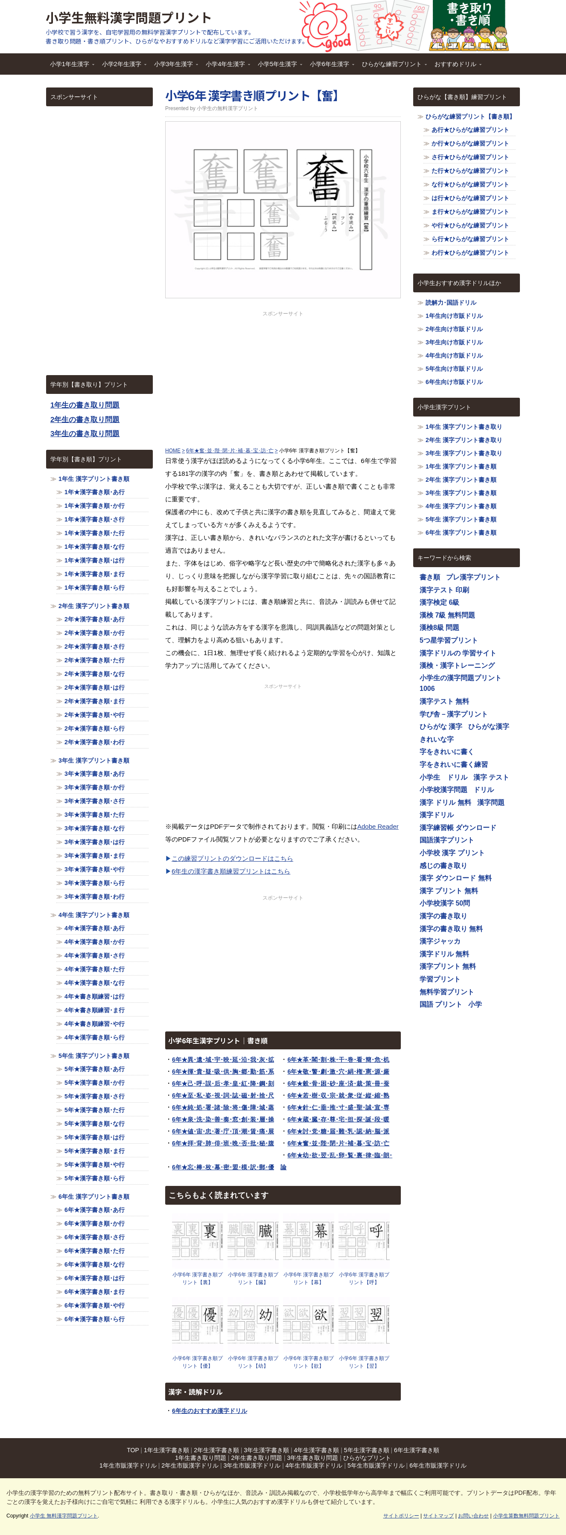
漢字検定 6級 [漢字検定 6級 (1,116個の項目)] (439, 602)
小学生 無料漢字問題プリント (64, 1516)
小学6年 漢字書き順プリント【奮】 (254, 95)
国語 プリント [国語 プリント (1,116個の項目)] (441, 1004)
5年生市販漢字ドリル (376, 1465)
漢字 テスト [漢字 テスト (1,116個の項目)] (491, 777)
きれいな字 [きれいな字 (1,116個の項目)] (437, 739)
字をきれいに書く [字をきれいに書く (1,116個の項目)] (447, 751)
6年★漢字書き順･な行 (94, 1264)
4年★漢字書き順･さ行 (94, 955)
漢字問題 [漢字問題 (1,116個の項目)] (491, 802)
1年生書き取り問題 (200, 1457)
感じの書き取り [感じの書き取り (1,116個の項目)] (443, 865)
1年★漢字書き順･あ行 (94, 492)
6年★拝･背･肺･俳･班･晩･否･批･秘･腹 (223, 1143)
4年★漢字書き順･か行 (94, 941)
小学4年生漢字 (225, 67)
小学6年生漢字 (330, 67)
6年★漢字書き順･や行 (94, 1305)
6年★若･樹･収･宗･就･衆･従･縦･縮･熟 (338, 1095)
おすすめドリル (455, 67)
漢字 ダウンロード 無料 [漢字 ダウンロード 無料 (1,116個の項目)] (456, 878)
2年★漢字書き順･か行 (94, 632)
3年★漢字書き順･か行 (94, 787)
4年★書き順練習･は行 (94, 996)
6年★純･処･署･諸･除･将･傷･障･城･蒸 (223, 1107)
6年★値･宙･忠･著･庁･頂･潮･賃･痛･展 (223, 1131)
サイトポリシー (401, 1516)
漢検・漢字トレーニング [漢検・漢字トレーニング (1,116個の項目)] (457, 665)
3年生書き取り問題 (312, 1457)
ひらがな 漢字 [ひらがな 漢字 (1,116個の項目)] (441, 726)
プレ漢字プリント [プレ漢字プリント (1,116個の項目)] (473, 577)
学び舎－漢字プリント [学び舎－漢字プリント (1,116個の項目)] (454, 714)
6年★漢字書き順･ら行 (94, 1319)
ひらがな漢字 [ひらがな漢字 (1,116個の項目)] (488, 726)
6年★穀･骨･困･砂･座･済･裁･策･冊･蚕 (338, 1083)
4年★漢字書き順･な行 (94, 982)
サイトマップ (438, 1516)
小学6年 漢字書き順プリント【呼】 (364, 1278)
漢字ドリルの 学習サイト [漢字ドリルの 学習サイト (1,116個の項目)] (458, 653)
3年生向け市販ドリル (454, 342)
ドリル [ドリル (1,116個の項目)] (483, 789)
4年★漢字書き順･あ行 (94, 928)
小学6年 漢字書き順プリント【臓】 (253, 1278)
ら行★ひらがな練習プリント (470, 239)
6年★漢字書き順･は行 (94, 1278)
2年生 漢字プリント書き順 (93, 606)
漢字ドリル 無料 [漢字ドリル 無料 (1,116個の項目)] (444, 954)
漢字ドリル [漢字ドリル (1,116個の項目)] (437, 814)
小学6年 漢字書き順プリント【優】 (197, 1362)
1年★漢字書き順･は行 (94, 560)
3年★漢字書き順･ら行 (94, 883)
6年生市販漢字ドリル (438, 1465)
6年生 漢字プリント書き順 (93, 1196)
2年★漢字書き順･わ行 (94, 742)
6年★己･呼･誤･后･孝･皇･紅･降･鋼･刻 (223, 1083)
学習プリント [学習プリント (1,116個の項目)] (440, 979)
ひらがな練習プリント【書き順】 (470, 116)
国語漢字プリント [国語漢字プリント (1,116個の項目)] (447, 840)
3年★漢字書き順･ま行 (94, 855)
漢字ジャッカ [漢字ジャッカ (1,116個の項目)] (440, 941)
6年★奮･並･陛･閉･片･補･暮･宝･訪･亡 (338, 1143)
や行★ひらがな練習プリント (470, 225)
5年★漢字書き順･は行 (94, 1137)
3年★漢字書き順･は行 (94, 842)
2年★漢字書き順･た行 (94, 660)
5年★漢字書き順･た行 (94, 1110)
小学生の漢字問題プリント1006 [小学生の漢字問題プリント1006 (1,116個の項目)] (461, 683)
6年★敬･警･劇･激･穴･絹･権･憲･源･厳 (338, 1071)
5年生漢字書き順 (366, 1450)
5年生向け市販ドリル (454, 368)
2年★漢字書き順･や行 (94, 714)
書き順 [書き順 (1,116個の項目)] (430, 577)
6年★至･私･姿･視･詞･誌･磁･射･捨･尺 (223, 1095)
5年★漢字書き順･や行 (94, 1164)
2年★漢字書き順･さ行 (94, 646)
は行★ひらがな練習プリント (470, 198)
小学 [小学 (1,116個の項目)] (475, 1004)
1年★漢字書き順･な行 (94, 546)
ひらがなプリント (367, 1457)
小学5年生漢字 (278, 67)
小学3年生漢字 (174, 67)
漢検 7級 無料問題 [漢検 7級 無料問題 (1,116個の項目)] (447, 615)
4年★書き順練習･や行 (94, 1023)
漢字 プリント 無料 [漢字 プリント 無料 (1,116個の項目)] (449, 890)
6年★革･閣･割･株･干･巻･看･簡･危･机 (338, 1059)
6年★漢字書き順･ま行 (94, 1291)
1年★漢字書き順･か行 (94, 505)
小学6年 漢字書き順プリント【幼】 (253, 1362)
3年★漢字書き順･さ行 (94, 801)
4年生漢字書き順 (316, 1450)
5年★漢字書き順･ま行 (94, 1151)
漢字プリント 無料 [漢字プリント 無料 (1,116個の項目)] (448, 966)
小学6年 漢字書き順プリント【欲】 (308, 1362)
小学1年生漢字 (70, 67)
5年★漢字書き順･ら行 (94, 1178)
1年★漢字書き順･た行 (94, 533)
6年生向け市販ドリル (454, 382)
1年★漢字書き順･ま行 (94, 574)
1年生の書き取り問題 (85, 405)
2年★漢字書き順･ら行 (94, 728)
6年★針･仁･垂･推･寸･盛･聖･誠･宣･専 (338, 1107)
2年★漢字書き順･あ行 (94, 619)
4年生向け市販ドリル (454, 355)
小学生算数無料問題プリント (526, 1516)
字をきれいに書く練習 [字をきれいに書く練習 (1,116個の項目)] (454, 764)
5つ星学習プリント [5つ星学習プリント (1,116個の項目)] (449, 640)
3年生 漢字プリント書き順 (93, 760)
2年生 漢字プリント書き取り (464, 440)
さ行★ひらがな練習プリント (470, 157)
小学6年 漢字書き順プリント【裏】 (197, 1278)
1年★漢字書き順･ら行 (94, 587)
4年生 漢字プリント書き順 (93, 915)
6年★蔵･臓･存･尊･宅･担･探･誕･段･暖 (338, 1119)
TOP (133, 1450)
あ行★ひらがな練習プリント (470, 129)
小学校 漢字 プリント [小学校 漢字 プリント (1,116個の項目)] (452, 852)
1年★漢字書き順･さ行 (94, 519)
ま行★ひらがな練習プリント (470, 211)
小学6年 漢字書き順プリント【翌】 (364, 1362)
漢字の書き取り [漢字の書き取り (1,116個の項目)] (443, 916)
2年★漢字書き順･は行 (94, 687)
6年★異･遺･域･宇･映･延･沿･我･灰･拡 (223, 1059)
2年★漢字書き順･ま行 (94, 701)
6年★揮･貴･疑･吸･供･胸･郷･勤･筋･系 (223, 1071)
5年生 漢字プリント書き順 (93, 1055)
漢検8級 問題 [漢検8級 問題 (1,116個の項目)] (439, 627)
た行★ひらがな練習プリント (470, 170)
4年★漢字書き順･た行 (94, 969)
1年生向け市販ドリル (454, 315)
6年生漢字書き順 (416, 1450)
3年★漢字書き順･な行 (94, 828)
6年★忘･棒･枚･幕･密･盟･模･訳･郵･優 (223, 1167)
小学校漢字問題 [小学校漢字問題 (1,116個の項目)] (443, 789)
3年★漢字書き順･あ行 (94, 773)
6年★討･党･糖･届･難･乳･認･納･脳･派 (338, 1131)
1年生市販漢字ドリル (128, 1465)
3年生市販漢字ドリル (251, 1465)
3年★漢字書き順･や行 (94, 869)
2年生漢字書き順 (216, 1450)
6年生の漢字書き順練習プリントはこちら (231, 871)
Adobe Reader (378, 826)
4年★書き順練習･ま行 (94, 1010)
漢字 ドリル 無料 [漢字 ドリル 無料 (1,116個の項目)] (445, 802)
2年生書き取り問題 (256, 1457)
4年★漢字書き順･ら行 (94, 1037)
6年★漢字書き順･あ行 (94, 1209)
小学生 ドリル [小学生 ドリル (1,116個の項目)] (443, 777)
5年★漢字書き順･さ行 (94, 1096)
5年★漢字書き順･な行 (94, 1123)
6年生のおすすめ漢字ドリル (209, 1410)
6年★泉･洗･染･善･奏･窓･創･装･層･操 (223, 1119)
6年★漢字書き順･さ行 (94, 1237)
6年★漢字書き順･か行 (94, 1223)
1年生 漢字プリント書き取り (464, 426)
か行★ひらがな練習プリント (470, 143)
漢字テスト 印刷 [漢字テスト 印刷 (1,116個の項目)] (444, 590)
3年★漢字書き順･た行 (94, 814)
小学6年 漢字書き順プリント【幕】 (308, 1278)
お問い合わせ (473, 1516)
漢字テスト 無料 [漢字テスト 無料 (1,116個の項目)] (444, 701)
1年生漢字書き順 (166, 1450)
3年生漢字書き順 (266, 1450)
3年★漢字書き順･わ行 (94, 896)
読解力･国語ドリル (451, 302)
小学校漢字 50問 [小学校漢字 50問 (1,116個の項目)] (445, 903)
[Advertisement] (283, 377)
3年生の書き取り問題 (85, 434)
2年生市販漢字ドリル (190, 1465)
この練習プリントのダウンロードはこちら (232, 858)
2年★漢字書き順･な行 (94, 673)
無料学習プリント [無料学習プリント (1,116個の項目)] (447, 992)
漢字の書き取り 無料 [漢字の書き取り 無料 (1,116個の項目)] (451, 928)
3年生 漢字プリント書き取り (464, 453)
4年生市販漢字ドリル (314, 1465)
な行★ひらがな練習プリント (470, 184)
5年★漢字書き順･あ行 (94, 1069)
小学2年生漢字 (122, 67)
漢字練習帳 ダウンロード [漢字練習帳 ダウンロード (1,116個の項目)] (458, 827)
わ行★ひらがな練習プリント (470, 252)
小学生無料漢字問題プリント (129, 17)
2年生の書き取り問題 (85, 420)
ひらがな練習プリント (392, 67)
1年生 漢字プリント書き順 (93, 478)
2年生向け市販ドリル (454, 329)
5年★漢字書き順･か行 (94, 1082)
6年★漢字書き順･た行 (94, 1250)
